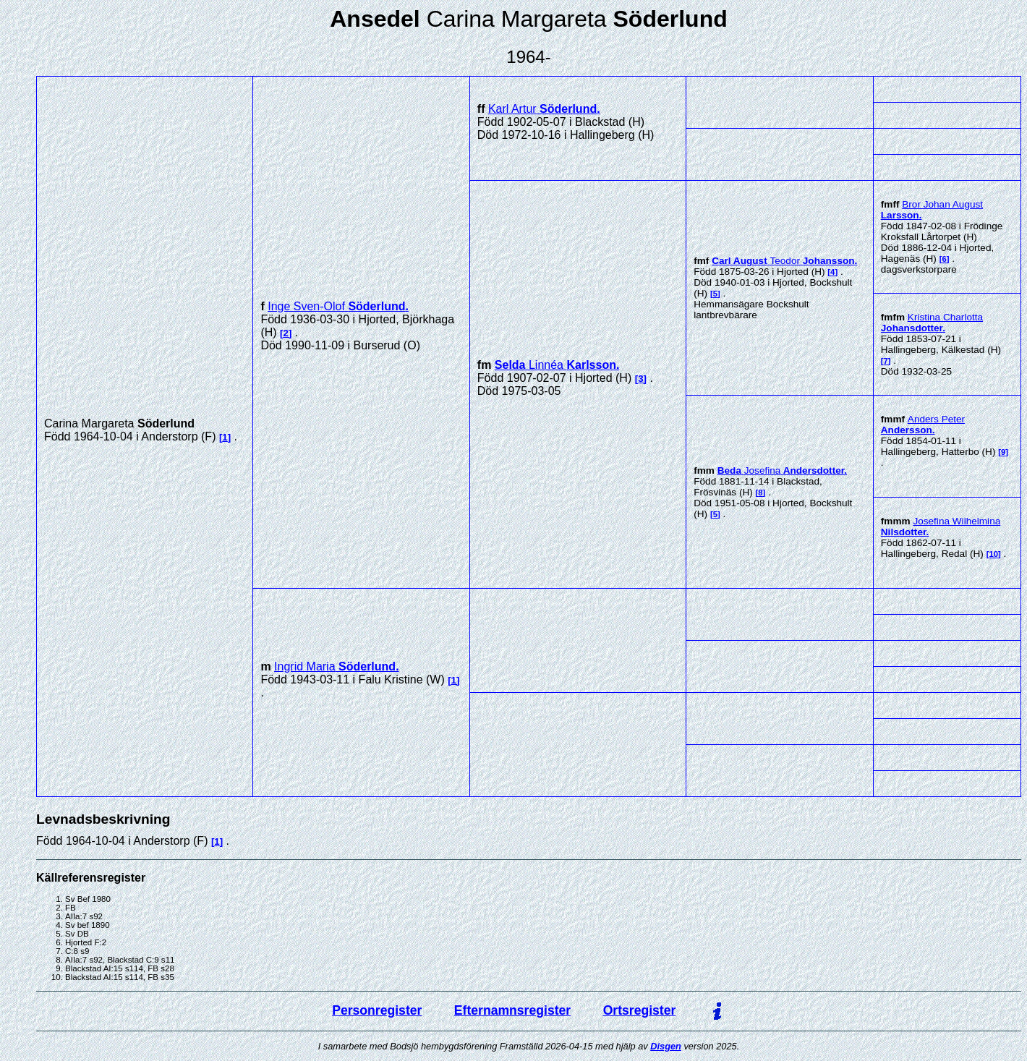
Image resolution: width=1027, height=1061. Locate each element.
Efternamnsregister (512, 1010)
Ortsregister (639, 1010)
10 (993, 554)
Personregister (377, 1010)
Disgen (665, 1046)
